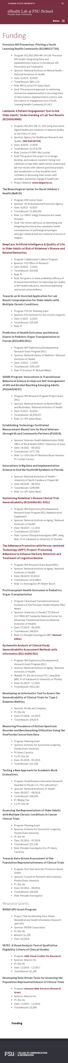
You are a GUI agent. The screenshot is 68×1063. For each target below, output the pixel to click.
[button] (63, 3)
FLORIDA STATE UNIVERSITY (21, 3)
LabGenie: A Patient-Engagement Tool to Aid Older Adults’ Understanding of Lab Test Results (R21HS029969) (33, 115)
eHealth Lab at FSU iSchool (30, 11)
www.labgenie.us (42, 182)
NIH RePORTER (31, 141)
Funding (17, 1023)
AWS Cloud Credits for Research (42, 956)
